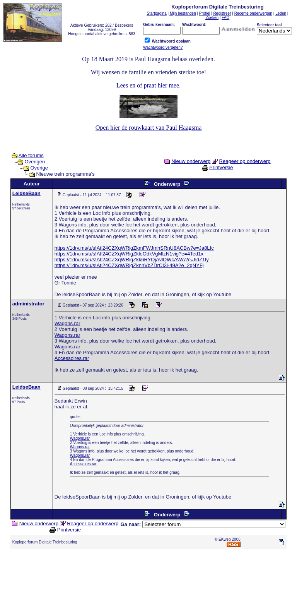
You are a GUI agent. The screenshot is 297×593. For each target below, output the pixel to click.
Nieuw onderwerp (190, 161)
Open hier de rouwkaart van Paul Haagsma (149, 127)
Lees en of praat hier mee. (148, 85)
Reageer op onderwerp (245, 161)
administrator (28, 304)
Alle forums (31, 155)
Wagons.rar (67, 323)
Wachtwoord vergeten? (163, 47)
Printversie (221, 167)
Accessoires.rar (72, 358)
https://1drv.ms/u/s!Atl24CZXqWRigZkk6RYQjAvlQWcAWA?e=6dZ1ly (132, 259)
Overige (39, 168)
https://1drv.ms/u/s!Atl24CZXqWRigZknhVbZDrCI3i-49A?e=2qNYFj (129, 265)
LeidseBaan (26, 193)
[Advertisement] (148, 572)
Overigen (34, 162)
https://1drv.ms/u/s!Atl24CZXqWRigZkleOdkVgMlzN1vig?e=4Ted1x (129, 254)
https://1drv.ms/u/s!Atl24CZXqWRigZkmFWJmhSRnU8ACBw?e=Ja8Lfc (134, 248)
